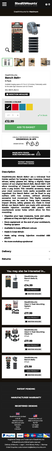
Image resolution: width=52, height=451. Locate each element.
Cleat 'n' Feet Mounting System (34, 304)
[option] (8, 63)
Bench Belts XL (30, 277)
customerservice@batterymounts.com (32, 447)
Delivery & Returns (11, 445)
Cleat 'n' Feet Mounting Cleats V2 (34, 332)
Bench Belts (30, 359)
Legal (22, 445)
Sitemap (44, 445)
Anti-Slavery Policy (32, 445)
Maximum (33, 12)
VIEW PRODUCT (32, 290)
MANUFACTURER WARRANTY (26, 397)
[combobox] (12, 115)
